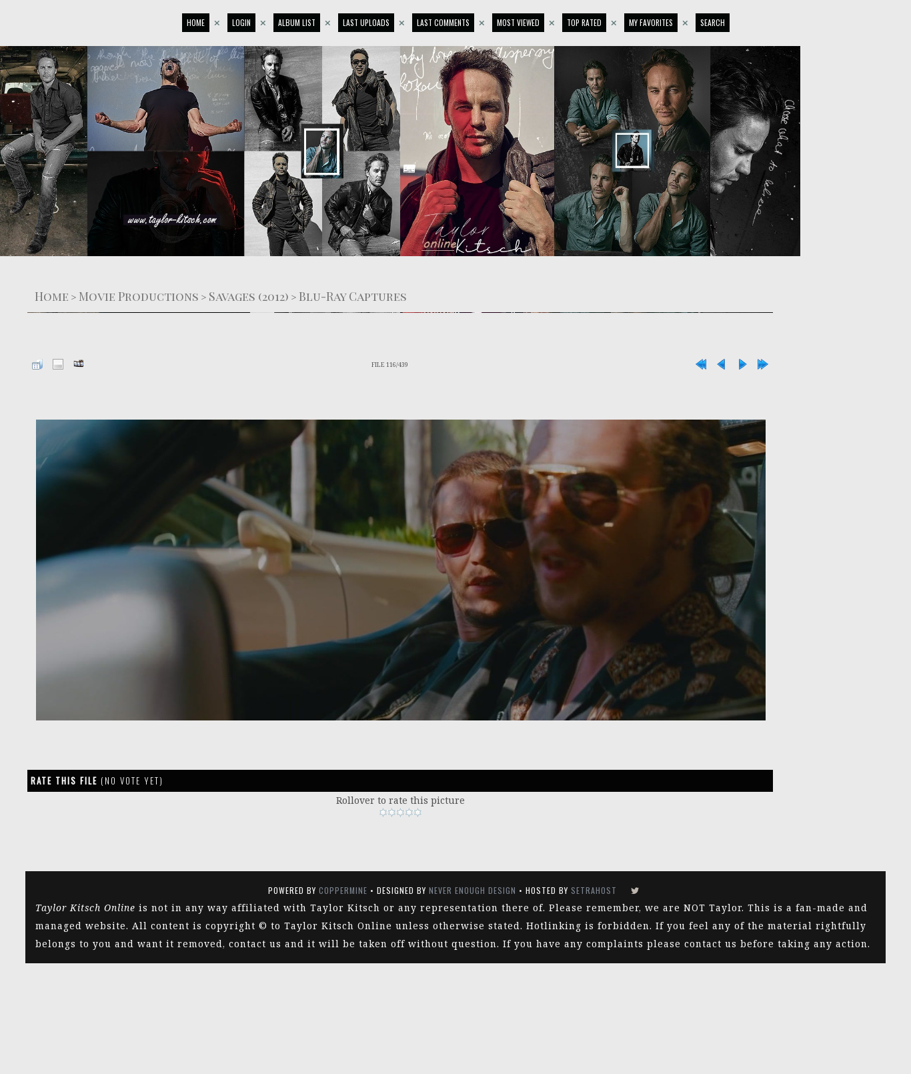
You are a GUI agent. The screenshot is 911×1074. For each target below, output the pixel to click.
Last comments (443, 22)
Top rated (584, 22)
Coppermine (343, 890)
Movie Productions (139, 296)
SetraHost (594, 890)
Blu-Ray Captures (353, 296)
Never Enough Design (472, 890)
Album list (296, 22)
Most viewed (518, 22)
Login (241, 22)
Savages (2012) (249, 296)
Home (196, 22)
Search (712, 22)
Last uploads (366, 22)
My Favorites (651, 22)
